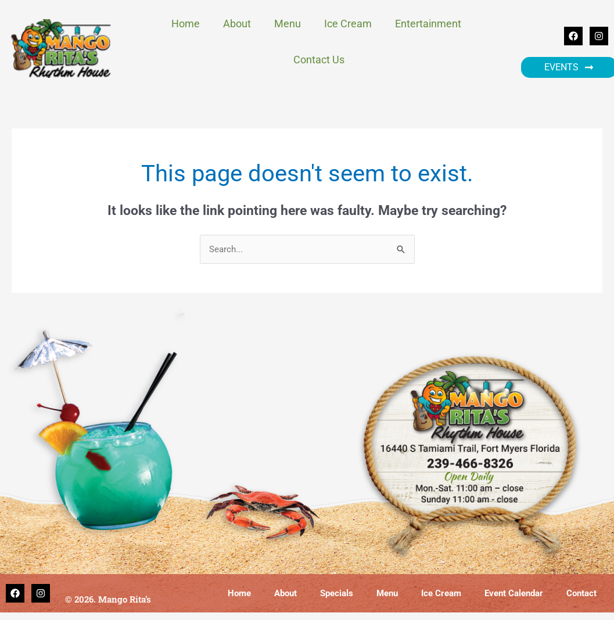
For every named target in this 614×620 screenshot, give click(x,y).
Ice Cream (348, 23)
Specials (336, 594)
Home (185, 23)
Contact (581, 594)
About (237, 23)
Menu (287, 23)
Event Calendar (513, 594)
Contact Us (318, 59)
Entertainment (431, 23)
